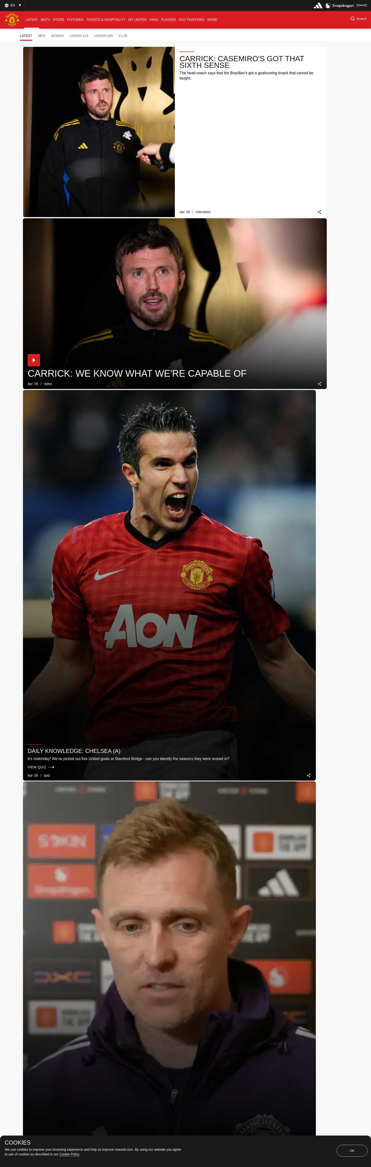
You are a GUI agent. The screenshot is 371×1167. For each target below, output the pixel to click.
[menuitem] (31, 20)
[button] (12, 5)
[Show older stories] (171, 1043)
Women (57, 36)
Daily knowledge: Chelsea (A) (53, 200)
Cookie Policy (69, 1154)
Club (123, 36)
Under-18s (103, 36)
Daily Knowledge (136, 654)
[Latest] (212, 1043)
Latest (26, 36)
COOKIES (18, 1142)
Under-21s (79, 36)
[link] (175, 132)
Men (41, 36)
